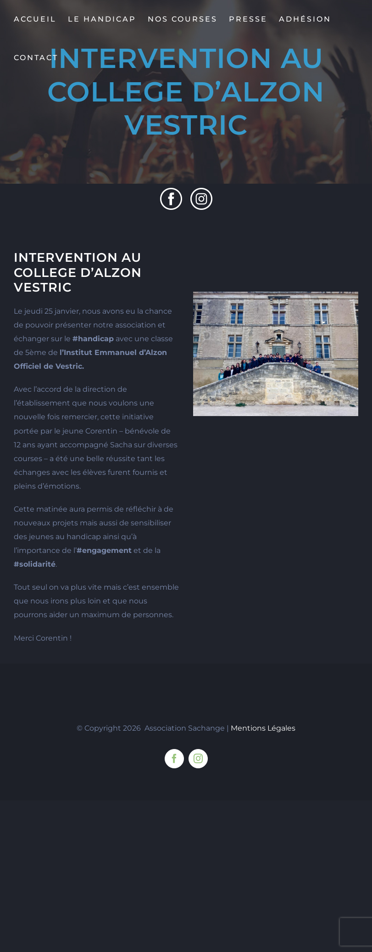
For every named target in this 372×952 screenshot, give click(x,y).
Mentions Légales (263, 728)
